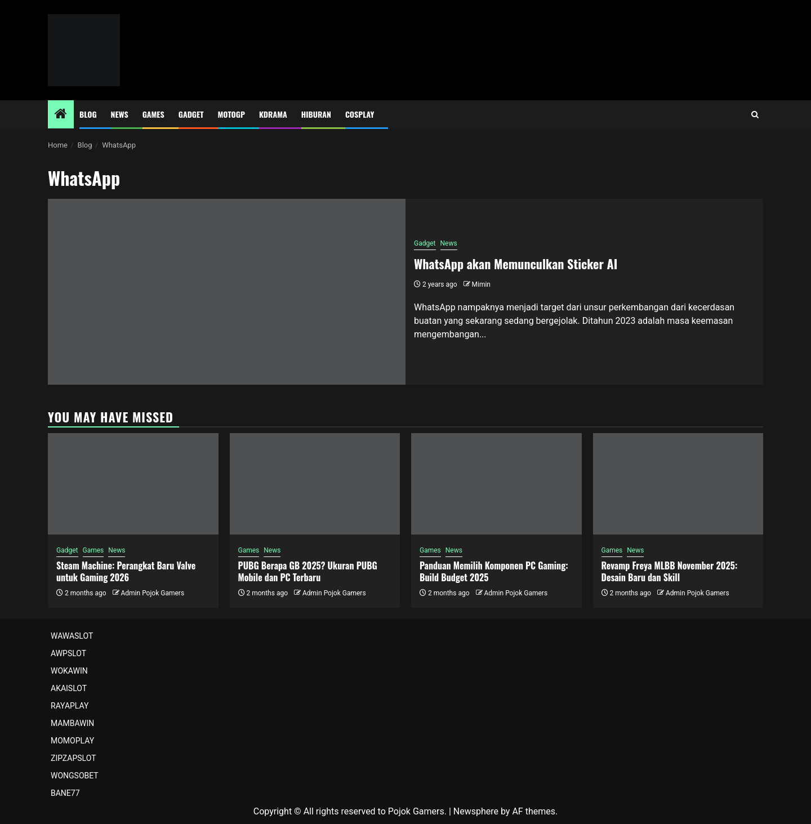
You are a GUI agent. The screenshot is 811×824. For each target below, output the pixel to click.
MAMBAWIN (72, 723)
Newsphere (475, 811)
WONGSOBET (75, 775)
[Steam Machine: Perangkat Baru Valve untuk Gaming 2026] (133, 484)
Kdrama (273, 114)
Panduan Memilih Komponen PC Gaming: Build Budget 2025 (494, 571)
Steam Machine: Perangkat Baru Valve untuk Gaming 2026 (125, 571)
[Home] (61, 115)
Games (153, 114)
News (119, 114)
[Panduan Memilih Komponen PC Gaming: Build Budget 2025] (496, 484)
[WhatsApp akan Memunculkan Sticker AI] (227, 292)
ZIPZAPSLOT (73, 758)
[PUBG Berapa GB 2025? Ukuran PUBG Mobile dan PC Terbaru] (315, 484)
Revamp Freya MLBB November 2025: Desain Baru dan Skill (669, 571)
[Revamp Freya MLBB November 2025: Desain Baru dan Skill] (678, 484)
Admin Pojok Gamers (152, 593)
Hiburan (316, 114)
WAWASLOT (72, 635)
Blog (88, 114)
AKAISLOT (69, 688)
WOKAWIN (69, 670)
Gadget (191, 114)
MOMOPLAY (72, 740)
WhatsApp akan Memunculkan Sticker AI (515, 264)
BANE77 (65, 793)
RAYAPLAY (69, 705)
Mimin (481, 284)
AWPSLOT (68, 653)
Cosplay (359, 114)
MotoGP (231, 114)
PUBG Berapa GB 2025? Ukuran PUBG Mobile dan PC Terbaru (307, 571)
